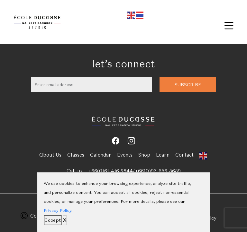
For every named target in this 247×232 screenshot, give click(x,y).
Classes (75, 155)
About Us (50, 155)
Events (125, 155)
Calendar (100, 155)
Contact (184, 155)
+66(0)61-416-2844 (110, 171)
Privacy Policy (57, 210)
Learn (162, 155)
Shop (144, 155)
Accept (52, 220)
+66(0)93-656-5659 (158, 171)
